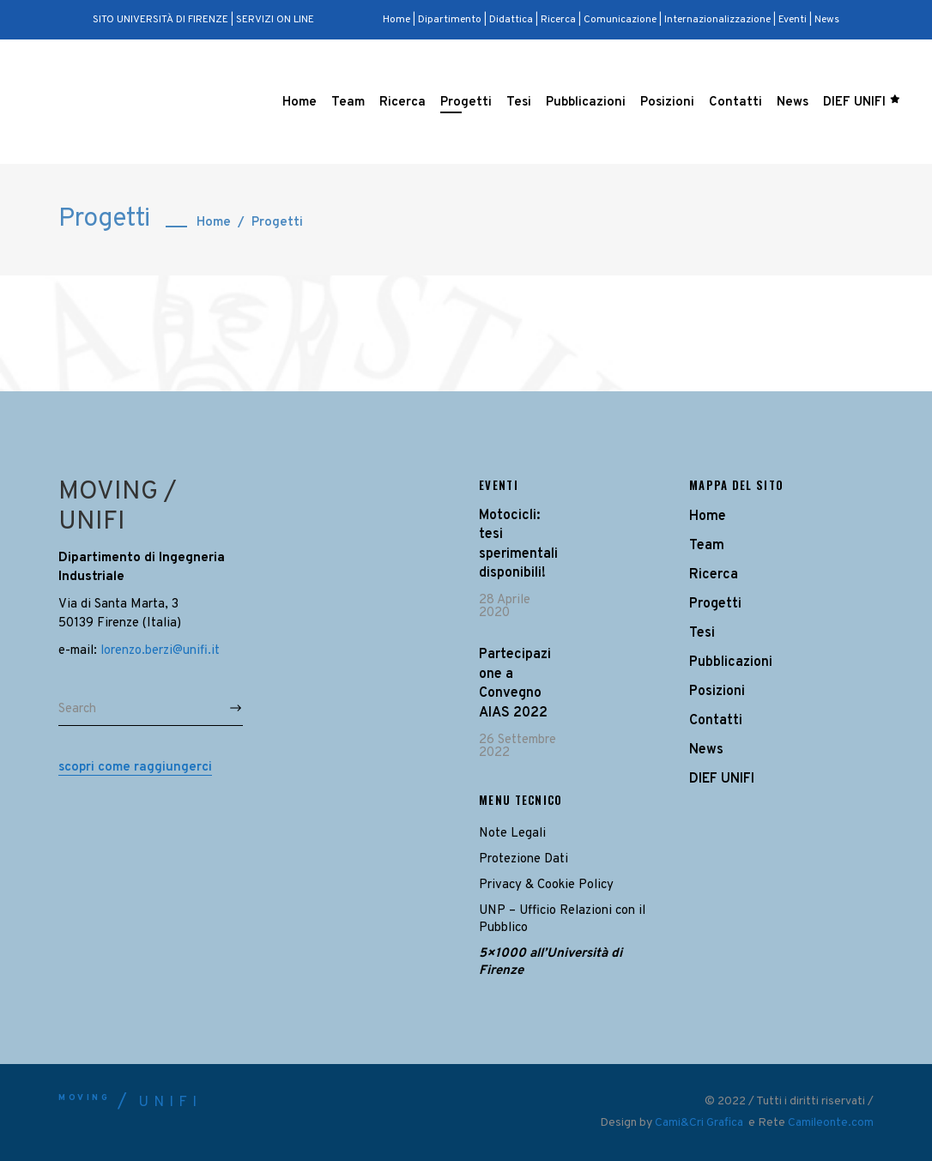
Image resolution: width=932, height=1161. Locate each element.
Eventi (792, 20)
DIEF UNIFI (721, 779)
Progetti (715, 604)
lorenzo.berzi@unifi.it (160, 651)
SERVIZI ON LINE (275, 20)
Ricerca (558, 20)
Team (706, 545)
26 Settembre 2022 (517, 746)
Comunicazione (620, 20)
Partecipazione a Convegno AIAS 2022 (515, 683)
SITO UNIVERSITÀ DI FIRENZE (160, 20)
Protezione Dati (523, 859)
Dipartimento (449, 20)
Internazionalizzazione (717, 20)
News (826, 20)
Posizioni (717, 691)
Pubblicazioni (730, 662)
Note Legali (512, 833)
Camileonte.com (831, 1123)
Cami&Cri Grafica (700, 1123)
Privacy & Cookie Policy (546, 885)
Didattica (511, 20)
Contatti (715, 720)
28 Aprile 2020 (504, 606)
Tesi (702, 633)
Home (398, 20)
